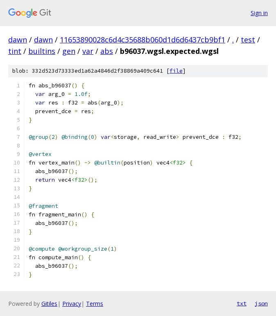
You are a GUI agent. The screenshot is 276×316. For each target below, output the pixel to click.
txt (242, 303)
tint (14, 51)
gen (68, 51)
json (261, 303)
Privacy (71, 303)
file (176, 70)
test (248, 40)
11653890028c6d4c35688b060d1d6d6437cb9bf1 (142, 40)
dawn (17, 40)
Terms (94, 303)
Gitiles (49, 303)
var (87, 51)
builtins (41, 51)
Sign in (259, 13)
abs (106, 51)
